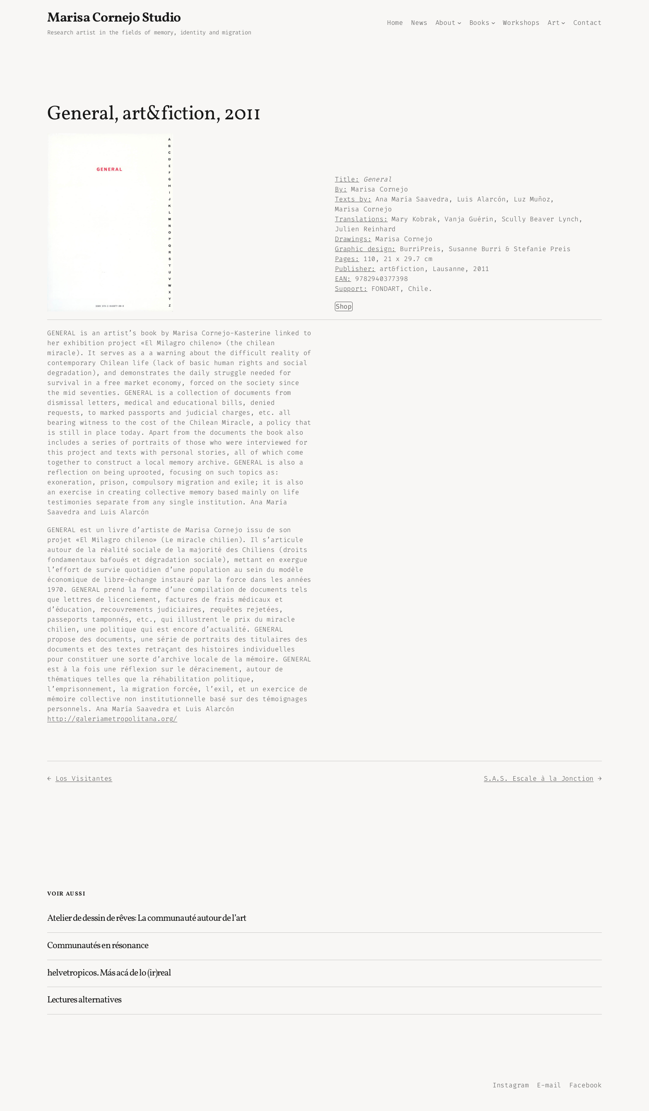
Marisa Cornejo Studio (114, 18)
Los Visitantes (83, 778)
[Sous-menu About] (459, 23)
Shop (344, 306)
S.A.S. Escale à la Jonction (539, 778)
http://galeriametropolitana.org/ (112, 718)
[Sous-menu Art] (563, 23)
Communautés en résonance (97, 946)
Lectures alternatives (84, 1000)
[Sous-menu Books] (493, 23)
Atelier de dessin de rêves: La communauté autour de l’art (146, 919)
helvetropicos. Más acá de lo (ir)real (109, 973)
